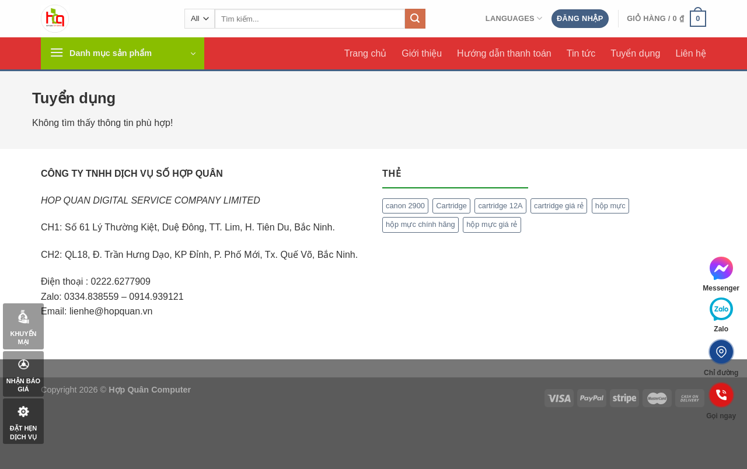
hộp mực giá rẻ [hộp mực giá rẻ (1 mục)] (491, 224)
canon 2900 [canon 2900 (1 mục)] (405, 205)
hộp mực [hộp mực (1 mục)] (610, 205)
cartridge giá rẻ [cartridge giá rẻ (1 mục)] (559, 205)
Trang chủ (365, 53)
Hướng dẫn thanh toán (504, 53)
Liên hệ (690, 53)
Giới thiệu (422, 53)
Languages (514, 18)
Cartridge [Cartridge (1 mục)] (451, 205)
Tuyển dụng (635, 53)
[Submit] (415, 19)
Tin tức (581, 53)
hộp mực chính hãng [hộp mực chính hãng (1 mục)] (420, 224)
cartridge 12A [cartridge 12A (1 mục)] (500, 205)
